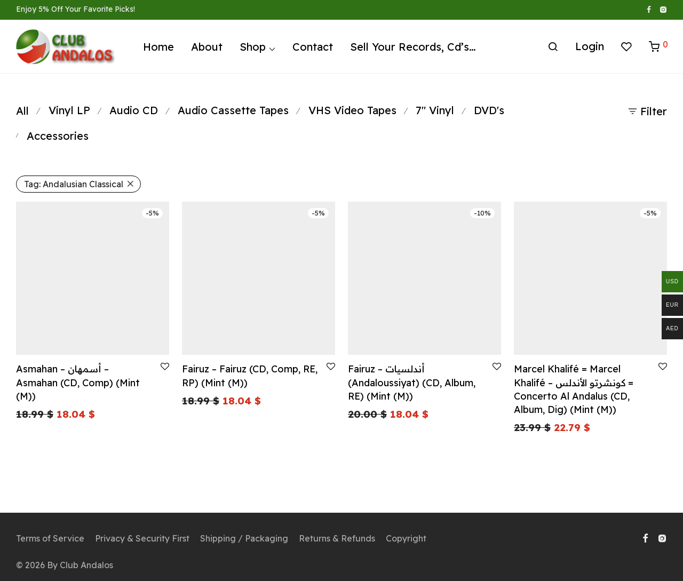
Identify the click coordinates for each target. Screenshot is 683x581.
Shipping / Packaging (244, 538)
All (22, 110)
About (207, 46)
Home (158, 46)
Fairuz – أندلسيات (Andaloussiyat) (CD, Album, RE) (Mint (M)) (411, 382)
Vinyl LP (69, 110)
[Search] (553, 47)
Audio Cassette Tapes (233, 110)
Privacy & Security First (142, 538)
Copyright (406, 538)
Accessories (58, 135)
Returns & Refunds (337, 538)
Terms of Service (50, 538)
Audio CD (133, 110)
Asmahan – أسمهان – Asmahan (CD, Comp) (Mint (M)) (78, 382)
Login (589, 46)
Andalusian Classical (73, 184)
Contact (312, 46)
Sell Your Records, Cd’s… (413, 46)
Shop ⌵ (257, 46)
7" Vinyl (435, 110)
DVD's (489, 110)
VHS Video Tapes (352, 110)
